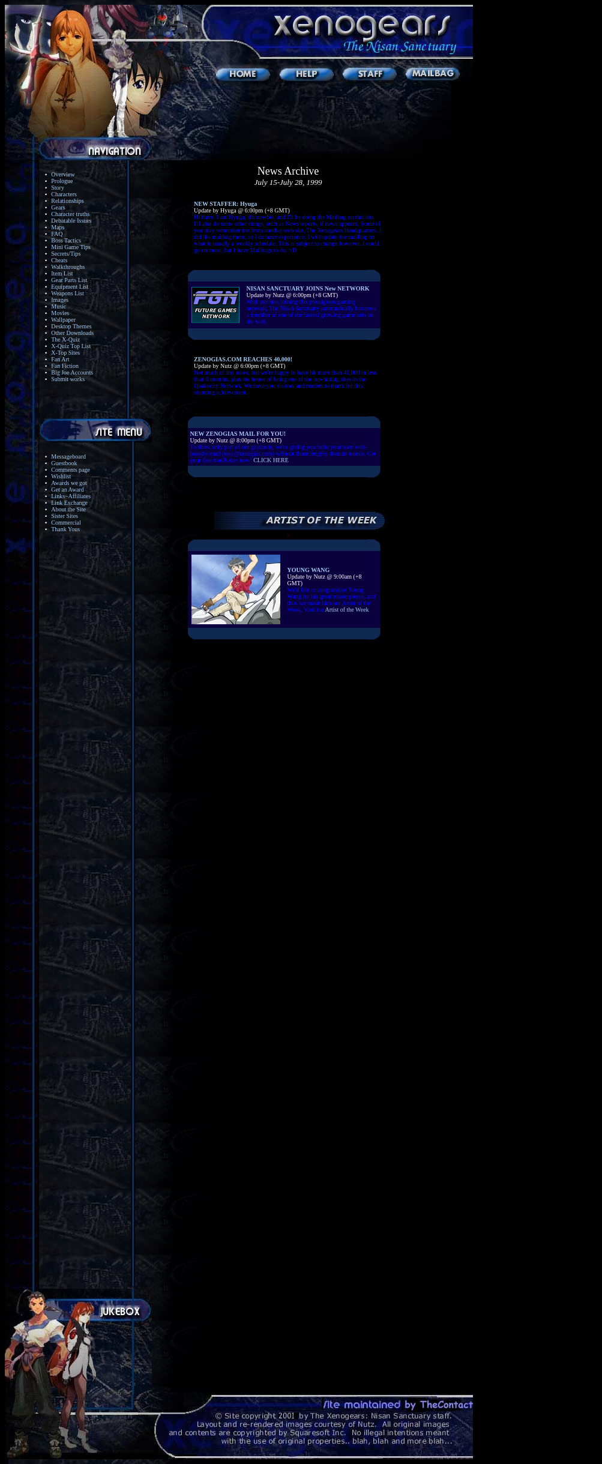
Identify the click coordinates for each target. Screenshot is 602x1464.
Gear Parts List (69, 280)
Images (59, 300)
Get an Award (67, 489)
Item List (62, 273)
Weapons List (67, 293)
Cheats (59, 260)
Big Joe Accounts (72, 372)
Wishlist (61, 476)
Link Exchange (69, 502)
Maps (57, 227)
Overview (62, 174)
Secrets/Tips (65, 253)
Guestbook (64, 463)
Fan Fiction (65, 366)
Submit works (68, 379)
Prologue (62, 181)
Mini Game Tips (71, 247)
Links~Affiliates (71, 496)
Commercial (65, 522)
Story (57, 187)
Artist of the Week (347, 609)
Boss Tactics (66, 240)
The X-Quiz (65, 339)
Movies (60, 313)
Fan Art (60, 359)
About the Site (68, 509)
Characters (64, 194)
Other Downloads (72, 333)
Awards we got (69, 483)
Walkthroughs (68, 267)
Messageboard (68, 456)
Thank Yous (65, 529)
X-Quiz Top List (71, 346)
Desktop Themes (71, 326)
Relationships (67, 200)
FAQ (56, 233)
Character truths (70, 214)
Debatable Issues (71, 220)
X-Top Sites (65, 352)
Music (58, 306)
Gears (58, 207)
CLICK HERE (271, 460)
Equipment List (69, 286)
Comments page (70, 469)
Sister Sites (64, 516)
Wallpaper (63, 319)
